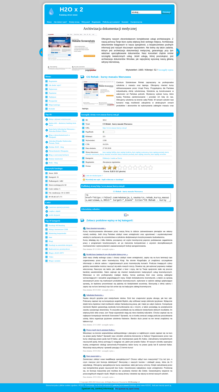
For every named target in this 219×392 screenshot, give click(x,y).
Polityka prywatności (111, 22)
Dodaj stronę (74, 22)
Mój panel (85, 22)
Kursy (120, 158)
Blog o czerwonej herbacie (59, 155)
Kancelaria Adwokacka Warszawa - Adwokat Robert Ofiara (62, 130)
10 (150, 167)
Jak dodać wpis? (60, 22)
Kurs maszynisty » (93, 357)
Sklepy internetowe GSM (58, 229)
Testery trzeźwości (56, 159)
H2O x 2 (71, 9)
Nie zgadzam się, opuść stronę (127, 389)
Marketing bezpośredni (57, 233)
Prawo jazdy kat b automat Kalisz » (100, 331)
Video (51, 257)
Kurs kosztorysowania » (96, 230)
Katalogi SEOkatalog (57, 225)
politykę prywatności (121, 385)
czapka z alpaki (54, 211)
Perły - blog (53, 163)
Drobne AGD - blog (56, 147)
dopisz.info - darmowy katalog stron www (62, 124)
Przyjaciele (53, 101)
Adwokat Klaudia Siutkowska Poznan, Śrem (60, 142)
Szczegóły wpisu (165, 70)
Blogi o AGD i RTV (56, 253)
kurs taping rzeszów (142, 154)
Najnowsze (53, 89)
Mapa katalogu (54, 105)
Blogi (51, 241)
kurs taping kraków (124, 152)
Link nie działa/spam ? (94, 175)
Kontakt (125, 22)
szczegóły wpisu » (108, 251)
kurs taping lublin (109, 152)
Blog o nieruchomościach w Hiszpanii (59, 136)
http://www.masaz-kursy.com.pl (115, 128)
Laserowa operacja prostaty (59, 207)
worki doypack (54, 215)
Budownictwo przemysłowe (59, 249)
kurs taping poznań (157, 152)
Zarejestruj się (136, 22)
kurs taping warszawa (140, 152)
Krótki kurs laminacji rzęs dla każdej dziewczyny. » (107, 256)
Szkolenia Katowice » (95, 296)
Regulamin (96, 22)
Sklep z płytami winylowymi (59, 119)
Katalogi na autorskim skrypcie (60, 245)
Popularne (52, 93)
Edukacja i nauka (109, 158)
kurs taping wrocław (158, 154)
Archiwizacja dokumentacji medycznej (110, 28)
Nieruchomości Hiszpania (58, 151)
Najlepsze (52, 97)
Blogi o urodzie (54, 261)
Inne (50, 237)
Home (49, 22)
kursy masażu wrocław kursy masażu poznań (117, 154)
